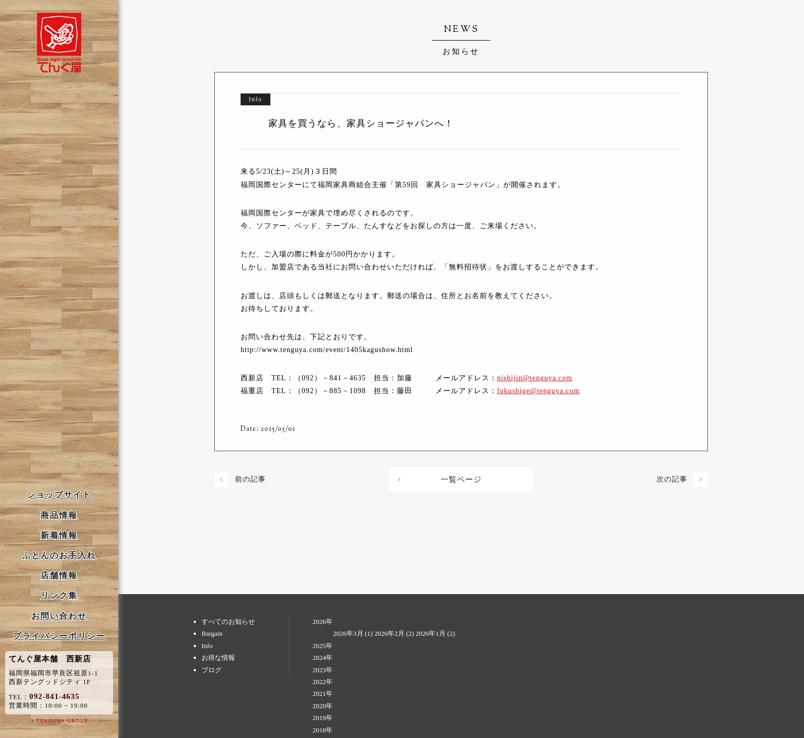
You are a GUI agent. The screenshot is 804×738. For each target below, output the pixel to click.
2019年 (323, 718)
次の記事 (671, 479)
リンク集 (59, 595)
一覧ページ (461, 479)
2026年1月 (430, 633)
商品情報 (59, 515)
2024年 (323, 657)
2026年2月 (389, 633)
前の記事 (250, 479)
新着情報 (59, 535)
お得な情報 (218, 657)
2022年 (323, 682)
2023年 (323, 670)
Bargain (212, 633)
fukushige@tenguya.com (538, 391)
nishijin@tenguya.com (535, 378)
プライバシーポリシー (59, 636)
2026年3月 (348, 633)
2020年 (323, 706)
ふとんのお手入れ (59, 555)
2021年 (323, 693)
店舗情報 (59, 575)
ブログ (212, 670)
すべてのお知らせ (228, 621)
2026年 (323, 621)
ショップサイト (59, 494)
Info (207, 646)
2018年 (323, 730)
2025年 (323, 646)
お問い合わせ (59, 616)
